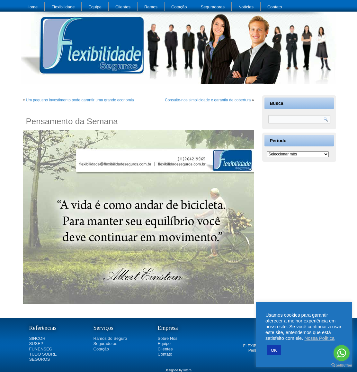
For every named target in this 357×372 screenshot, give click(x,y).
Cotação (179, 7)
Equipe (94, 7)
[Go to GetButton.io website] (341, 365)
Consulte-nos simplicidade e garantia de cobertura (208, 100)
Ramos (150, 7)
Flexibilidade (63, 7)
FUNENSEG (40, 349)
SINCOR (37, 338)
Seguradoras (213, 7)
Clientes (122, 7)
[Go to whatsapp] (342, 353)
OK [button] (274, 350)
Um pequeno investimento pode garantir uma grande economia (80, 100)
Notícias (246, 7)
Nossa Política (319, 338)
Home (32, 7)
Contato (274, 7)
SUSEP (36, 343)
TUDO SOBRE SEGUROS (43, 357)
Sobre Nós (167, 338)
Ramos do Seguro (110, 338)
